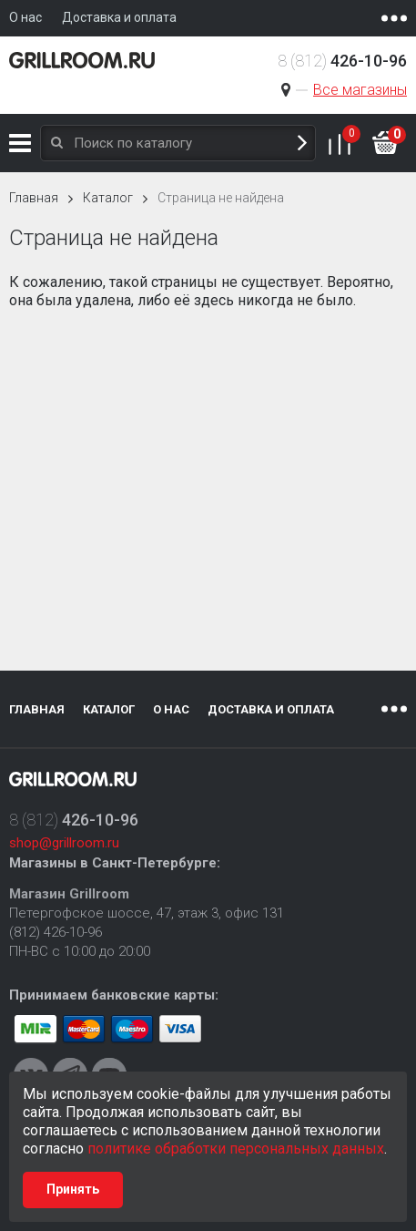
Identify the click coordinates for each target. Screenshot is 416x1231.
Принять (72, 1189)
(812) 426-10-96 (55, 932)
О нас (171, 709)
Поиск (302, 143)
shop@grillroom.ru (64, 843)
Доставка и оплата (271, 709)
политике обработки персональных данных (235, 1148)
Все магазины (360, 89)
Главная (33, 197)
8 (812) (342, 60)
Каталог (20, 143)
